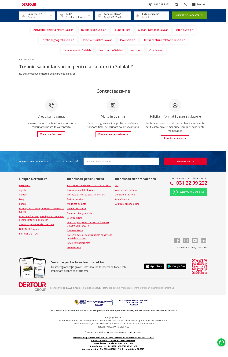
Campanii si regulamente (79, 213)
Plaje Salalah (127, 40)
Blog (21, 199)
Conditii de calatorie (125, 194)
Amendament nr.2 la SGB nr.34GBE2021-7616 (113, 340)
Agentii (22, 189)
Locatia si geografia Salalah (57, 40)
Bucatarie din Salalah (93, 30)
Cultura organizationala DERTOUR (36, 224)
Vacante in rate (74, 217)
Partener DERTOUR (29, 233)
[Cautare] (176, 4)
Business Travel (75, 230)
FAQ (117, 185)
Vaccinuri (136, 50)
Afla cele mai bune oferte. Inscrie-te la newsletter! (48, 161)
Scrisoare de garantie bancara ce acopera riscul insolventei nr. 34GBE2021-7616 (113, 337)
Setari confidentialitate (78, 242)
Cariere (22, 203)
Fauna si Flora (122, 30)
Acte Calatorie (122, 199)
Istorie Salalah (184, 30)
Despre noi (24, 185)
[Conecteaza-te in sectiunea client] (185, 4)
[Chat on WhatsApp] (221, 339)
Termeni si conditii (76, 208)
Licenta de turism (109, 332)
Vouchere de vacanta (126, 189)
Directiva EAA (74, 247)
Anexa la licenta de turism (130, 332)
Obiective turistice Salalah (97, 40)
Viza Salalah (156, 50)
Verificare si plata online (127, 203)
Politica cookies (75, 199)
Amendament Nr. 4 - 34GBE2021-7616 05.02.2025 (113, 346)
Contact (23, 194)
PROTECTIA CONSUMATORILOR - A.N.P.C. (89, 185)
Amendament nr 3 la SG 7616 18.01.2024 (113, 343)
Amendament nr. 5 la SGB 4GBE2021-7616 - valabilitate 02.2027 (113, 349)
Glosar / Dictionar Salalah (153, 30)
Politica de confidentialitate (81, 189)
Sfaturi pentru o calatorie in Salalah (164, 40)
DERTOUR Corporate (30, 229)
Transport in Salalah (110, 50)
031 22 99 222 (191, 183)
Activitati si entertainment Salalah (53, 30)
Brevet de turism (92, 332)
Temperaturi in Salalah (77, 50)
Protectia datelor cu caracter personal (86, 194)
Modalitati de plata (76, 203)
